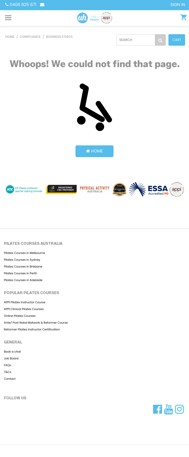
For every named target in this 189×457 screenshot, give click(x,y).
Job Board (11, 358)
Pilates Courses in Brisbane (23, 266)
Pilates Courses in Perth (20, 273)
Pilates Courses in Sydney (22, 260)
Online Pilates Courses (20, 316)
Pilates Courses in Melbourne (24, 253)
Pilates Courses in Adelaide (23, 280)
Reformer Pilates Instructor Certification (32, 329)
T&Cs (7, 372)
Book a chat (12, 351)
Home (94, 151)
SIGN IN (178, 5)
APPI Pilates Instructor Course (24, 302)
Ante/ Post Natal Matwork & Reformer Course (36, 323)
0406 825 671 (20, 5)
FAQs (7, 365)
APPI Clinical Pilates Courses (24, 309)
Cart (176, 39)
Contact (10, 379)
